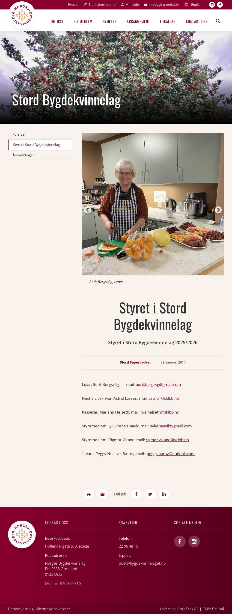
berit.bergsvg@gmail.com (158, 384)
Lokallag (168, 21)
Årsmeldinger (23, 155)
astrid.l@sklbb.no (164, 398)
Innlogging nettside (164, 4)
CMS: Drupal (213, 608)
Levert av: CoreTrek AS (179, 608)
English (196, 4)
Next (218, 210)
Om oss (57, 21)
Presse (73, 4)
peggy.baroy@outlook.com (171, 453)
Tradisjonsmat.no (102, 4)
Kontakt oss (197, 21)
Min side (132, 4)
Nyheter (110, 21)
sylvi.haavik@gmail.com (171, 426)
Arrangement (138, 21)
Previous (87, 210)
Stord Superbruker (135, 362)
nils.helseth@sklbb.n (158, 412)
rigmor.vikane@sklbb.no (167, 439)
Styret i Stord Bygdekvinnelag (36, 144)
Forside (18, 134)
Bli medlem (83, 21)
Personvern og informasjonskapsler (39, 608)
